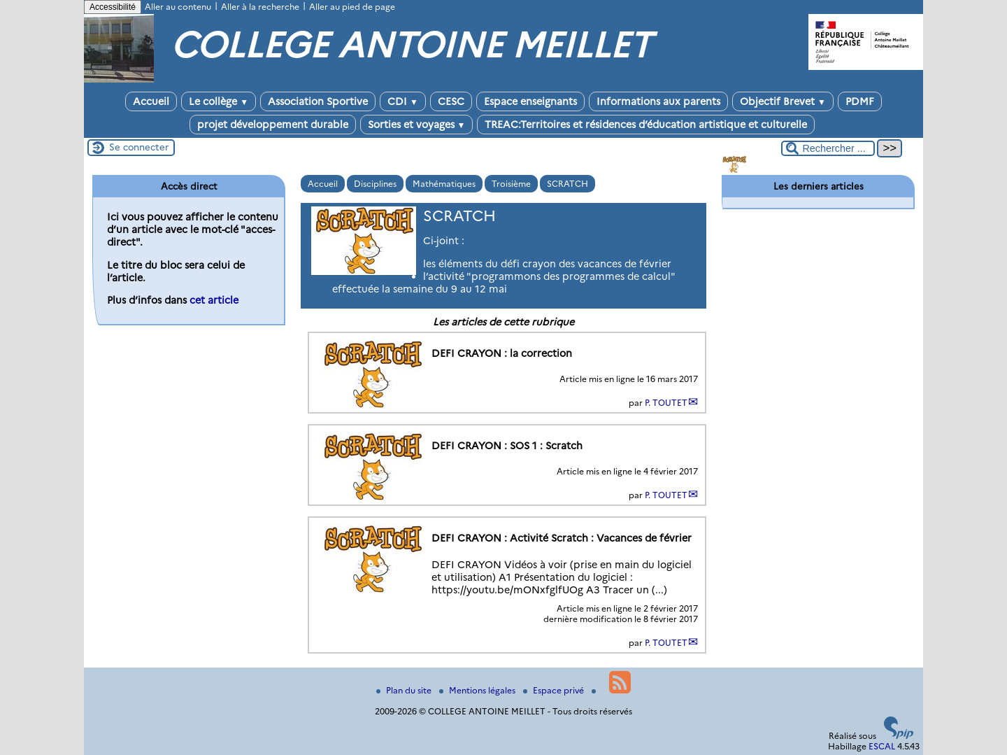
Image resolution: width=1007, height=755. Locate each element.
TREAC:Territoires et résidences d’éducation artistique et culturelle (646, 124)
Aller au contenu (178, 6)
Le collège (218, 101)
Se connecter (139, 147)
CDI (402, 101)
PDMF (859, 101)
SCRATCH (567, 183)
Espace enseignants (530, 101)
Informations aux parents (658, 101)
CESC (451, 101)
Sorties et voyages (417, 124)
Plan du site (405, 690)
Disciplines (375, 183)
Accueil (151, 101)
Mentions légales (478, 690)
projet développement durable (272, 124)
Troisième (511, 183)
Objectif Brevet (783, 101)
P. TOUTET (666, 402)
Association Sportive (318, 101)
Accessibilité (113, 7)
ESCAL (882, 746)
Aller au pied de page (352, 6)
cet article (214, 300)
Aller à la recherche (260, 6)
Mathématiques (444, 183)
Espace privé (554, 690)
